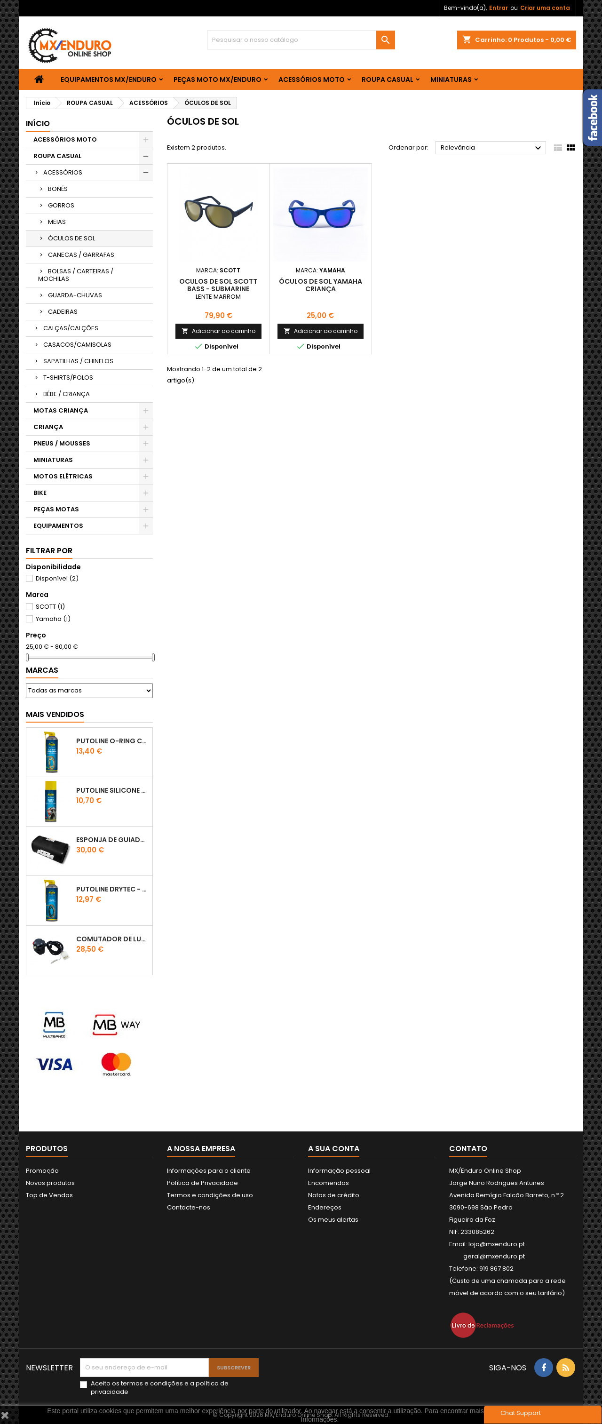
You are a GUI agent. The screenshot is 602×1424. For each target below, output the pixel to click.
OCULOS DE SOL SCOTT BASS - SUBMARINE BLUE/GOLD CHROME (218, 289)
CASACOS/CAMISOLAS (77, 344)
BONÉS (58, 188)
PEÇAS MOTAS (56, 509)
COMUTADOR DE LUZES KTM (112, 939)
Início (38, 123)
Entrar (498, 8)
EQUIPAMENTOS (58, 525)
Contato (468, 1148)
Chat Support (520, 1412)
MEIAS (57, 221)
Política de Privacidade (202, 1182)
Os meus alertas (333, 1219)
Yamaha (53, 618)
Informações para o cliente (209, 1170)
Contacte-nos (188, 1207)
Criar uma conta (545, 8)
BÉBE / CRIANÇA (66, 394)
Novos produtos (50, 1182)
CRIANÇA (48, 426)
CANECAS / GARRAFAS (81, 254)
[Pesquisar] (301, 40)
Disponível (57, 578)
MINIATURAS (451, 79)
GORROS (61, 205)
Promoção (42, 1170)
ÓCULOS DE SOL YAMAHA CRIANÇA (320, 285)
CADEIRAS (63, 311)
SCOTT (50, 606)
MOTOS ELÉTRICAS (63, 476)
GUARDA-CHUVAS (75, 295)
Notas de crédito (333, 1195)
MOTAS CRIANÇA (60, 410)
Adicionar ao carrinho (218, 331)
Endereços (324, 1207)
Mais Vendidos (55, 714)
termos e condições (152, 1383)
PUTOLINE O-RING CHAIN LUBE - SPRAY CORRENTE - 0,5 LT (112, 741)
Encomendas (328, 1182)
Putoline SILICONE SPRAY (112, 790)
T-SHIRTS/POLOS (68, 377)
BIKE (40, 492)
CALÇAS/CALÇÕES (70, 328)
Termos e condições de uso (210, 1195)
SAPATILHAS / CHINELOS (78, 361)
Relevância (492, 148)
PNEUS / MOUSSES (61, 443)
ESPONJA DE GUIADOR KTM (112, 839)
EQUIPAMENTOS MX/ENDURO (109, 79)
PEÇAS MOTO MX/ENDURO (217, 79)
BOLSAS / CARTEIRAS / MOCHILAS (75, 275)
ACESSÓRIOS (62, 172)
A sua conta (333, 1148)
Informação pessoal (339, 1170)
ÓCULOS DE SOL (71, 238)
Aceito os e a (160, 1387)
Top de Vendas (49, 1195)
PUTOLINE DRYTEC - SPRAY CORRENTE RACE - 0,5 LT (112, 889)
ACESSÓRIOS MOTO (311, 79)
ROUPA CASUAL (387, 79)
